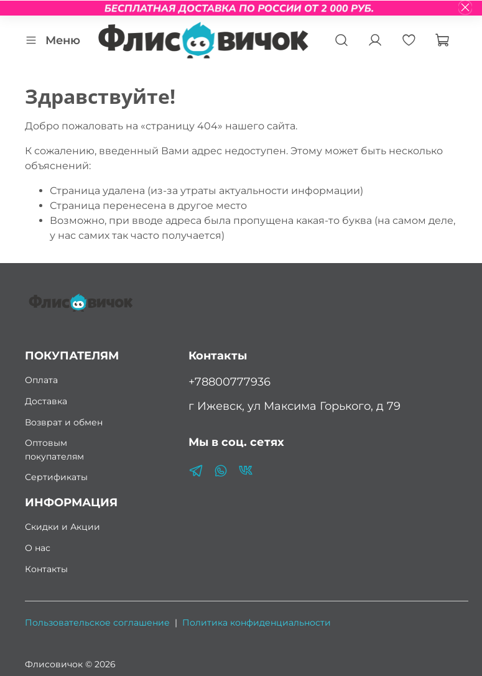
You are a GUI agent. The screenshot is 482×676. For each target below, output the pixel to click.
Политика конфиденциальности (256, 622)
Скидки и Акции (62, 526)
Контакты (46, 569)
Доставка (46, 401)
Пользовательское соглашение (97, 622)
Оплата (41, 380)
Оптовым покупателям (54, 449)
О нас (37, 547)
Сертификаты (56, 477)
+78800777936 (229, 381)
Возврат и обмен (64, 422)
